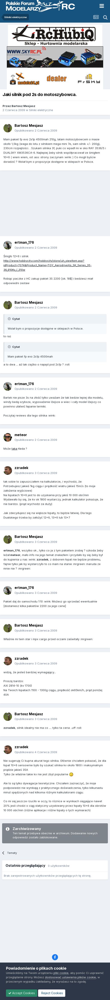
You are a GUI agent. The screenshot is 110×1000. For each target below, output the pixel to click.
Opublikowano (36, 130)
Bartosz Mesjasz (23, 106)
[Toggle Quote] (10, 318)
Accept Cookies (21, 993)
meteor (21, 435)
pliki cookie (61, 973)
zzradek (21, 468)
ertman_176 (24, 242)
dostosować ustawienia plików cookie (70, 977)
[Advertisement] (56, 205)
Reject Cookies (51, 993)
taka (14, 448)
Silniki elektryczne (41, 110)
